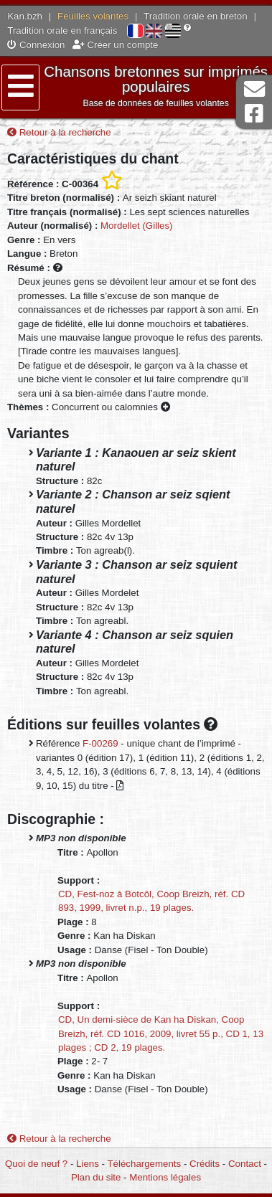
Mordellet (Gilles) (136, 225)
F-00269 (100, 743)
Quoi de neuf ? (36, 1163)
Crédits (204, 1163)
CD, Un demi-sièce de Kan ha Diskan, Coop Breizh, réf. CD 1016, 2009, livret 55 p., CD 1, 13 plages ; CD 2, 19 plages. (160, 1033)
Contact (244, 1163)
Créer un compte (115, 44)
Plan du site (96, 1177)
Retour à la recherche (59, 132)
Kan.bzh (24, 16)
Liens (87, 1163)
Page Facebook (254, 113)
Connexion (36, 44)
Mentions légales (165, 1177)
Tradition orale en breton (195, 16)
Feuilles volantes (92, 16)
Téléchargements (144, 1163)
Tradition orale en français (62, 30)
